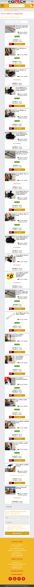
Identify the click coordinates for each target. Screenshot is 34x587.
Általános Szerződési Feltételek (17, 550)
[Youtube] (15, 579)
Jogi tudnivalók (17, 552)
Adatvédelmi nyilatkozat (17, 548)
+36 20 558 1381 (17, 566)
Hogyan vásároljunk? (17, 545)
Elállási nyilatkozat (17, 554)
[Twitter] (24, 579)
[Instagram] (19, 579)
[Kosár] (31, 6)
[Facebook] (10, 579)
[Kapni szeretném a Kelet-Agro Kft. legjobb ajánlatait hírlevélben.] (6, 528)
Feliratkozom (17, 533)
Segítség (17, 547)
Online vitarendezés (17, 555)
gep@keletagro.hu (17, 567)
